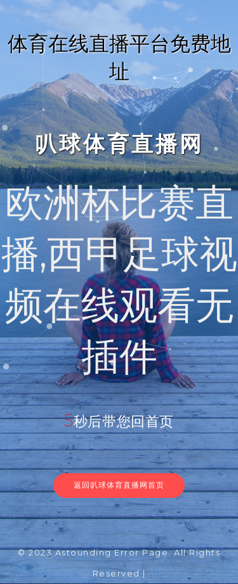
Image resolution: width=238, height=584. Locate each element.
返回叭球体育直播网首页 (119, 485)
